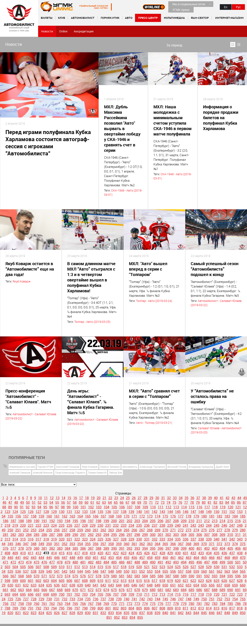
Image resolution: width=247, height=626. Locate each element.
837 (142, 613)
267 (142, 530)
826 (57, 613)
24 (122, 498)
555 (165, 571)
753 (227, 599)
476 (44, 562)
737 (103, 599)
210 (191, 521)
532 (232, 567)
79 (198, 502)
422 (116, 553)
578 (98, 576)
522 (154, 567)
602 (38, 580)
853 (124, 617)
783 (214, 603)
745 (165, 599)
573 (60, 576)
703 (85, 594)
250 (10, 530)
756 (5, 603)
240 (178, 525)
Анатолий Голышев (67, 466)
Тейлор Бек (115, 472)
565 (243, 571)
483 (98, 562)
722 (232, 594)
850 (243, 613)
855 (140, 617)
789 (15, 608)
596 (238, 576)
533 (240, 567)
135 (100, 511)
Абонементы (129, 466)
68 (133, 502)
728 (33, 599)
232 (116, 525)
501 (238, 562)
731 (57, 599)
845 (204, 613)
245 (216, 525)
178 (188, 516)
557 (181, 571)
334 (170, 539)
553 (150, 571)
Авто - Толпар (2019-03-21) (154, 423)
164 (80, 516)
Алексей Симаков (19, 472)
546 (95, 571)
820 (10, 613)
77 (186, 502)
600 (23, 580)
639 (80, 585)
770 (114, 603)
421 (108, 553)
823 (33, 613)
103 (99, 507)
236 (147, 525)
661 (5, 590)
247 (232, 525)
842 (181, 613)
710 (139, 594)
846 (212, 613)
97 (57, 507)
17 (81, 498)
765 (75, 603)
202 (129, 521)
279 (235, 530)
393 (137, 548)
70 (145, 502)
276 (212, 530)
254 (41, 530)
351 (57, 544)
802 (116, 608)
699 (54, 594)
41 (222, 498)
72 (157, 502)
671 (83, 590)
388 (98, 548)
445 (49, 557)
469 (235, 557)
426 (147, 553)
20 (98, 498)
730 (49, 599)
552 (142, 571)
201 (122, 521)
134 (92, 511)
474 (29, 562)
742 (142, 599)
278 (227, 530)
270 (165, 530)
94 (39, 507)
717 (193, 594)
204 (145, 521)
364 (157, 544)
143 (162, 511)
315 (23, 539)
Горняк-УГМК (110, 17)
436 (224, 553)
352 (64, 544)
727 (26, 599)
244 (209, 525)
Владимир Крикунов (201, 466)
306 (199, 534)
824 (41, 613)
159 (41, 516)
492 (168, 562)
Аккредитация (84, 31)
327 (116, 539)
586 (160, 576)
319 (54, 539)
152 (232, 511)
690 (230, 590)
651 (173, 585)
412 (38, 553)
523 (162, 567)
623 (201, 580)
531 (224, 567)
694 (15, 594)
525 (178, 567)
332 (154, 539)
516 (108, 567)
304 (184, 534)
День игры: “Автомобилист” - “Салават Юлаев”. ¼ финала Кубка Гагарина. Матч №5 (90, 401)
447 (64, 557)
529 (209, 567)
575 (75, 576)
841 (173, 613)
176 (173, 516)
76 (180, 502)
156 (18, 516)
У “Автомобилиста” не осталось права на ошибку (212, 396)
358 (111, 544)
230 (100, 525)
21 (104, 498)
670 (75, 590)
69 (139, 502)
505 (23, 567)
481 (83, 562)
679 (145, 590)
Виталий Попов (176, 466)
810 (178, 608)
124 (15, 511)
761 (44, 603)
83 (221, 502)
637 (64, 585)
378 (21, 548)
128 (46, 511)
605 (61, 580)
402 (207, 548)
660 (243, 585)
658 (227, 585)
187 (13, 521)
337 (193, 539)
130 (61, 511)
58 (75, 502)
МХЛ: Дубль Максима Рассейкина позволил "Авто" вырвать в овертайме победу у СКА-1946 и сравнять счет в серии (122, 128)
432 (193, 553)
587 (168, 576)
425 (139, 553)
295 (114, 534)
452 (103, 557)
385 (75, 548)
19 (93, 498)
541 (57, 571)
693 (7, 594)
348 (33, 544)
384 (67, 548)
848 (227, 613)
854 (132, 617)
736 (95, 599)
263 (111, 530)
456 (134, 557)
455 (126, 557)
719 (209, 594)
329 (131, 539)
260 (88, 530)
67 (127, 502)
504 (15, 567)
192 (52, 521)
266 (134, 530)
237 (154, 525)
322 (77, 539)
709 (131, 594)
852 (117, 617)
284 (29, 534)
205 (153, 521)
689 (222, 590)
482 (91, 562)
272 (181, 530)
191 (44, 521)
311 (238, 534)
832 (103, 613)
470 (243, 557)
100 (75, 507)
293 (98, 534)
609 (92, 580)
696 (30, 594)
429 (170, 553)
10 (40, 498)
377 (13, 548)
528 (201, 567)
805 (139, 608)
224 (54, 525)
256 (57, 530)
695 (23, 594)
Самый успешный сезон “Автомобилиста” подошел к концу (214, 269)
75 (174, 502)
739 (119, 599)
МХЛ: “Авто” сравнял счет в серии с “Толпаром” (154, 393)
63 (104, 502)
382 (52, 548)
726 (18, 599)
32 (169, 498)
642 (103, 585)
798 (85, 608)
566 (5, 576)
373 (227, 544)
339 (209, 539)
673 (98, 590)
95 (45, 507)
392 (129, 548)
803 (123, 608)
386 (83, 548)
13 (57, 498)
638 (72, 585)
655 (204, 585)
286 (44, 534)
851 (109, 617)
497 (207, 562)
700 (61, 594)
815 (216, 608)
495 (191, 562)
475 (36, 562)
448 (72, 557)
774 (145, 603)
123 (7, 511)
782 (207, 603)
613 (123, 580)
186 (5, 521)
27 (140, 498)
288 (60, 534)
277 (219, 530)
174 (157, 516)
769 (106, 603)
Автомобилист (82, 17)
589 (184, 576)
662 (13, 590)
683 (176, 590)
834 (119, 613)
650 (165, 585)
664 (29, 590)
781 (199, 603)
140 (139, 511)
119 (222, 507)
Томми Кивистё (97, 472)
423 (123, 553)
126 (30, 511)
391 (122, 548)
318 (46, 539)
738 (111, 599)
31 (163, 498)
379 (29, 548)
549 (119, 571)
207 (168, 521)
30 (157, 498)
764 (67, 603)
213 (214, 521)
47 (10, 502)
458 (150, 557)
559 (196, 571)
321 (69, 539)
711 (147, 594)
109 (145, 507)
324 (92, 539)
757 (13, 603)
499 (222, 562)
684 (184, 590)
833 (111, 613)
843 (188, 613)
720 (216, 594)
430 (178, 553)
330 (139, 539)
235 (139, 525)
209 (184, 521)
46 (4, 502)
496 (199, 562)
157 (26, 516)
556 (173, 571)
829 (80, 613)
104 (106, 507)
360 (126, 544)
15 (69, 498)
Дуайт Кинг (222, 466)
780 (191, 603)
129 (54, 511)
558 (188, 571)
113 (176, 507)
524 (170, 567)
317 (38, 539)
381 (44, 548)
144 (170, 511)
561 (212, 571)
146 (185, 511)
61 (92, 502)
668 (60, 590)
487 (129, 562)
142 (154, 511)
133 (85, 511)
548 (111, 571)
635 (49, 585)
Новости (47, 31)
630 (10, 585)
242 (193, 525)
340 (216, 539)
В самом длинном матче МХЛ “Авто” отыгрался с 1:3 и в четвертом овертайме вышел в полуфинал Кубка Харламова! (91, 277)
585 (153, 576)
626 (224, 580)
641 (95, 585)
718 (201, 594)
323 (85, 539)
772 (129, 603)
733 (72, 599)
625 (216, 580)
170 (126, 516)
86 (239, 502)
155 (10, 516)
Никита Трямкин (110, 466)
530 (216, 567)
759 (29, 603)
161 (57, 516)
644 (119, 585)
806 (147, 608)
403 (214, 548)
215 (230, 521)
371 (212, 544)
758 (21, 603)
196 (83, 521)
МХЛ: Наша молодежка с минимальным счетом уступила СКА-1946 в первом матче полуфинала (172, 120)
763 (60, 603)
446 (57, 557)
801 (108, 608)
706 (108, 594)
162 (64, 516)
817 (232, 608)
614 (131, 580)
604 (54, 580)
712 (154, 594)
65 (116, 502)
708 (123, 594)
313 (7, 539)
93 (33, 507)
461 (173, 557)
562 (219, 571)
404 (222, 548)
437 (232, 553)
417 (77, 553)
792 (38, 608)
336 (185, 539)
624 (209, 580)
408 (7, 553)
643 (111, 585)
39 (210, 498)
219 (15, 525)
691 (238, 590)
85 (233, 502)
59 (80, 502)
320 (61, 539)
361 (134, 544)
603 (46, 580)
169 (119, 516)
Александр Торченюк (152, 466)
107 (130, 507)
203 (137, 521)
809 (170, 608)
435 (216, 553)
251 (18, 530)
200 (114, 521)
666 (44, 590)
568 (21, 576)
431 (185, 553)
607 (77, 580)
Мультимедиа (174, 17)
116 (199, 507)
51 (34, 502)
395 (153, 548)
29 (151, 498)
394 (145, 548)
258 (72, 530)
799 (92, 608)
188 (21, 521)
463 (188, 557)
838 (150, 613)
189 (29, 521)
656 (212, 585)
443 (33, 557)
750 (204, 599)
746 (173, 599)
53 (45, 502)
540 (49, 571)
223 (46, 525)
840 (165, 613)
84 (227, 502)
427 (154, 553)
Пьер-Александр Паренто (70, 472)
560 (204, 571)
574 (67, 576)
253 (33, 530)
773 (137, 603)
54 (51, 502)
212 (207, 521)
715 (178, 594)
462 (181, 557)
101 (83, 507)
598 (7, 580)
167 (103, 516)
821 (18, 613)
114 (184, 507)
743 (150, 599)
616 (147, 580)
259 (80, 530)
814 (209, 608)
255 (49, 530)
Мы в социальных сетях (188, 4)
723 (240, 594)
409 (15, 553)
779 (184, 603)
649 (157, 585)
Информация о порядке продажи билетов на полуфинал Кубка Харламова (220, 117)
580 (114, 576)
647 (142, 585)
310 (230, 534)
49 (22, 502)
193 (60, 521)
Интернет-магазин (229, 17)
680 (153, 590)
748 (188, 599)
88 (4, 507)
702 (77, 594)
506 (30, 567)
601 (30, 580)
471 (5, 562)
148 (201, 511)
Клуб (61, 17)
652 (181, 585)
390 (114, 548)
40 (216, 498)
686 (199, 590)
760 (36, 603)
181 (212, 516)
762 (52, 603)
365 (165, 544)
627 (232, 580)
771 (122, 603)
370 (204, 544)
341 (224, 539)
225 (61, 525)
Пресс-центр (148, 17)
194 (67, 521)
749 (196, 599)
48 (16, 502)
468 (227, 557)
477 (52, 562)
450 (88, 557)
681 (160, 590)
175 (165, 516)
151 (224, 511)
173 (150, 516)
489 (145, 562)
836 (134, 613)
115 (191, 507)
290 (75, 534)
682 (168, 590)
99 (69, 507)
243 (201, 525)
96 (51, 507)
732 (64, 599)
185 (243, 516)
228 (85, 525)
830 (88, 613)
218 (7, 525)
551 (134, 571)
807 (154, 608)
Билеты (47, 17)
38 (204, 498)
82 (215, 502)
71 (151, 502)
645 (126, 585)
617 (154, 580)
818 (240, 608)
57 (69, 502)
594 (222, 576)
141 (147, 511)
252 (26, 530)
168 (111, 516)
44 (239, 498)
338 (201, 539)
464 (196, 557)
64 (110, 502)
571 (44, 576)
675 (114, 590)
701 (69, 594)
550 (126, 571)
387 (91, 548)
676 (122, 590)
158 (33, 516)
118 (215, 507)
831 (95, 613)
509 (54, 567)
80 (204, 502)
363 (150, 544)
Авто (129, 17)
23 (116, 498)
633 (33, 585)
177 (181, 516)
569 (29, 576)
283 (21, 534)
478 (60, 562)
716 (185, 594)
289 (67, 534)
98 (63, 507)
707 (116, 594)
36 (192, 498)
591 (199, 576)
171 (134, 516)
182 (219, 516)
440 (10, 557)
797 (77, 608)
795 (61, 608)
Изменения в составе (22, 466)
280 (243, 530)
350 (49, 544)
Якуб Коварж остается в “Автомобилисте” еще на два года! (29, 269)
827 (64, 613)
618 (162, 580)
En (225, 7)
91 (22, 507)
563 (227, 571)
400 (191, 548)
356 (95, 544)
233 (123, 525)
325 (100, 539)
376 (5, 548)
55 (57, 502)
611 (108, 580)
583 (137, 576)
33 (175, 498)
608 (85, 580)
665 (36, 590)
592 (207, 576)
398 (176, 548)
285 (36, 534)
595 (230, 576)
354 (80, 544)
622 (193, 580)
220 (23, 525)
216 (238, 521)
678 (137, 590)
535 (10, 571)
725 (10, 599)
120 (230, 507)
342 (232, 539)
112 (168, 507)
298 (137, 534)
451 (95, 557)
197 (91, 521)
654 (196, 585)
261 (95, 530)
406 (238, 548)
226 (69, 525)
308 (214, 534)
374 (235, 544)
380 (36, 548)
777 (168, 603)
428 (162, 553)
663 (21, 590)
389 (106, 548)
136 (108, 511)
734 (80, 599)
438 (240, 553)
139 (131, 511)
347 (26, 544)
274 (196, 530)
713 (162, 594)
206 (160, 521)
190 (36, 521)
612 (116, 580)
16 (75, 498)
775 (153, 603)
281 (5, 534)
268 (150, 530)
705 (100, 594)
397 (168, 548)
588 (176, 576)
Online (63, 31)
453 (111, 557)
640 (88, 585)
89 (10, 507)
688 (214, 590)
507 (38, 567)
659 (235, 585)
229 (92, 525)
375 (243, 544)
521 (147, 567)
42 (227, 498)
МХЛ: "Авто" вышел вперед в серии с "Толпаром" (148, 269)
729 (41, 599)
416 (69, 553)
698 (46, 594)
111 (160, 507)
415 (61, 553)
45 (245, 498)
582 (129, 576)
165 (88, 516)
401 (199, 548)
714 (170, 594)
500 (230, 562)
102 (91, 507)
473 (21, 562)
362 (142, 544)
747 (181, 599)
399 (184, 548)
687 (207, 590)
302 (168, 534)
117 (207, 507)
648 (150, 585)
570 (36, 576)
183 (227, 516)
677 (129, 590)
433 (201, 553)
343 (240, 539)
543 (72, 571)
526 (185, 567)
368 (188, 544)
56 (63, 502)
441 (18, 557)
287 (52, 534)
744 (157, 599)
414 (54, 553)
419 (92, 553)
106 (122, 507)
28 (145, 498)
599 (15, 580)
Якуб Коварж (22, 281)
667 (52, 590)
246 (224, 525)
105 (114, 507)
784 (222, 603)
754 (235, 599)
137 (116, 511)
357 (103, 544)
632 (26, 585)
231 (108, 525)
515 (100, 567)
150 (216, 511)
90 (16, 507)
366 (173, 544)
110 (153, 507)
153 (240, 511)
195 (75, 521)
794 (54, 608)
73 (163, 502)
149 (209, 511)
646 (134, 585)
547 (103, 571)
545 (88, 571)
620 (178, 580)
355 (88, 544)
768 (98, 603)
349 (41, 544)
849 (235, 613)
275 (204, 530)
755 (243, 599)
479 (67, 562)
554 (157, 571)
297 (129, 534)
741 (134, 599)
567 (13, 576)
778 (176, 603)
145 (178, 511)
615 (139, 580)
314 (15, 539)
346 (18, 544)
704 (92, 594)
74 (168, 502)
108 (137, 507)
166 (95, 516)
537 (26, 571)
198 (98, 521)
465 (204, 557)
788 (7, 608)
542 (64, 571)
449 (80, 557)
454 (119, 557)
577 (91, 576)
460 (165, 557)
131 (69, 511)
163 (72, 516)
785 (230, 603)
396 (160, 548)
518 (123, 567)
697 (38, 594)
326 (108, 539)
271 (173, 530)
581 (122, 576)
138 (123, 511)
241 (185, 525)
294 (106, 534)
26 (134, 498)
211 (199, 521)
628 (240, 580)
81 (209, 502)
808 (162, 608)
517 (116, 567)
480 (75, 562)
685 (191, 590)
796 (69, 608)
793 (46, 608)
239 (170, 525)
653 (188, 585)
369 (196, 544)
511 (69, 567)
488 (137, 562)
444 (41, 557)
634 (41, 585)
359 (119, 544)
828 (72, 613)
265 (126, 530)
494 (184, 562)
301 (160, 534)
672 (91, 590)
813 (201, 608)
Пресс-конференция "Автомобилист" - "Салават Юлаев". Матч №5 (28, 399)
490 (153, 562)
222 (38, 525)
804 (131, 608)
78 (192, 502)
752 (219, 599)
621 (185, 580)
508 (46, 567)
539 (41, 571)
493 (176, 562)
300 (153, 534)
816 (224, 608)
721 (224, 594)
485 (114, 562)
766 (83, 603)
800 (100, 608)
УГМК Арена (180, 10)
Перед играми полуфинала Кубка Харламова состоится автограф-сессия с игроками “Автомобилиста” (48, 142)
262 (103, 530)
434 (209, 553)
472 (13, 562)
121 (238, 507)
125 (23, 511)
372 (219, 544)
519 (131, 567)
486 (122, 562)
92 (28, 507)
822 (26, 613)
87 (245, 502)
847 (219, 613)
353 (72, 544)
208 (176, 521)
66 (122, 502)
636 (57, 585)
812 (193, 608)
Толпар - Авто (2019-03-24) (154, 301)
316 (30, 539)
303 (176, 534)
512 (77, 567)
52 (39, 502)
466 (212, 557)
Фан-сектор (200, 17)
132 (77, 511)
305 (191, 534)
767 (91, 603)
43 (233, 498)
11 (46, 498)
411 (30, 553)
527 (193, 567)
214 (222, 521)
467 (219, 557)
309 (222, 534)
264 (119, 530)
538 (33, 571)
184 (235, 516)
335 (178, 539)
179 (196, 516)
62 (98, 502)
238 (162, 525)
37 (198, 498)
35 (186, 498)
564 (235, 571)
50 (28, 502)
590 (191, 576)
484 (106, 562)
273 (188, 530)
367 (181, 544)
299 (145, 534)
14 (63, 498)
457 (142, 557)
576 (83, 576)
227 (77, 525)
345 (10, 544)
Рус (238, 7)
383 (60, 548)
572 (52, 576)
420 (100, 553)
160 (49, 516)
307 (207, 534)
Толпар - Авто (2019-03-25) (92, 322)
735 (88, 599)
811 (185, 608)
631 (18, 585)
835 (126, 613)
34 (181, 498)
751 (212, 599)
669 (67, 590)
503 (7, 567)
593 (214, 576)
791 (30, 608)
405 (230, 548)
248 (240, 525)
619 (170, 580)
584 (145, 576)
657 (219, 585)
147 (193, 511)
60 (86, 502)
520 (139, 567)
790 (23, 608)
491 (160, 562)
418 (85, 553)
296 (122, 534)
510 (61, 567)
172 (142, 516)
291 (83, 534)
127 (38, 511)
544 (80, 571)
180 (204, 516)
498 (214, 562)
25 (128, 498)
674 (106, 590)
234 (131, 525)
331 (147, 539)
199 (106, 521)
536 (18, 571)
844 (196, 613)
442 (26, 557)
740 (126, 599)
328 (123, 539)
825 (49, 613)
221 (30, 525)
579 (106, 576)
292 (91, 534)
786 (238, 603)
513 (85, 567)
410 (23, 553)
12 (52, 498)
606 (69, 580)
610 (100, 580)
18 (87, 498)
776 (160, 603)
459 (157, 557)
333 (162, 539)
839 (157, 613)
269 (157, 530)
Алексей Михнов (43, 472)
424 (131, 553)
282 (13, 534)
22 (110, 498)
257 (64, 530)
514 (92, 567)
